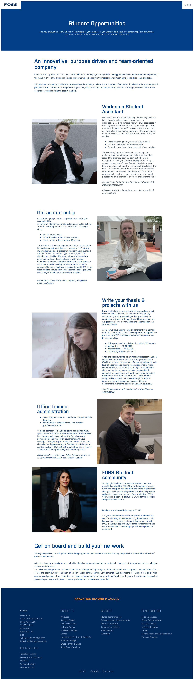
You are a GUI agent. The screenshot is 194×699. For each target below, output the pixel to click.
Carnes (64, 634)
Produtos (65, 617)
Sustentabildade (27, 664)
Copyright (94, 671)
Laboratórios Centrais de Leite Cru (76, 637)
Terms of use (108, 671)
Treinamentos (107, 630)
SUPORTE (106, 610)
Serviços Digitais (68, 620)
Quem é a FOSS (27, 667)
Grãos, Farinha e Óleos (71, 644)
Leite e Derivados (68, 624)
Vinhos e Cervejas (69, 640)
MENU (188, 5)
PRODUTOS (67, 610)
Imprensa (24, 661)
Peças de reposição (109, 624)
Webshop (105, 634)
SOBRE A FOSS (29, 647)
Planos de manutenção (111, 617)
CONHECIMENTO (151, 610)
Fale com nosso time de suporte (115, 620)
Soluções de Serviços (70, 647)
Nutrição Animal (68, 627)
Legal (82, 670)
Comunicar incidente (110, 627)
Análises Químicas (69, 630)
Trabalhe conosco (28, 654)
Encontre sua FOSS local (31, 657)
